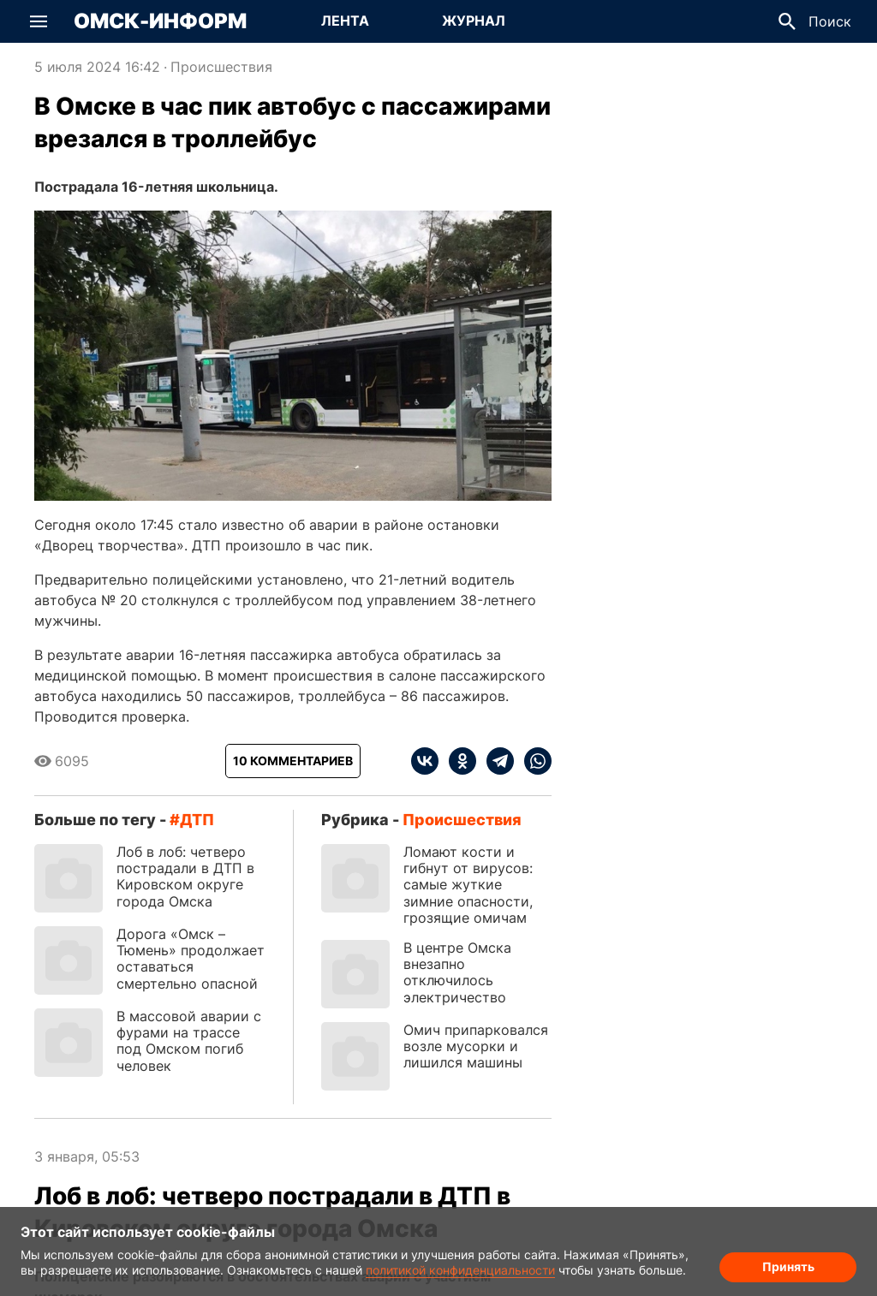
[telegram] (495, 761)
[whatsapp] (533, 761)
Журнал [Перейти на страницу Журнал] (473, 20)
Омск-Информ (160, 21)
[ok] (457, 761)
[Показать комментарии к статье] (293, 761)
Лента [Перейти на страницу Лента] (345, 20)
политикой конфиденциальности (460, 1270)
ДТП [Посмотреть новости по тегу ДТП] (197, 820)
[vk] (424, 761)
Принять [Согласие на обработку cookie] (788, 1266)
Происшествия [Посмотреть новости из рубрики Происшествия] (221, 66)
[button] (38, 21)
